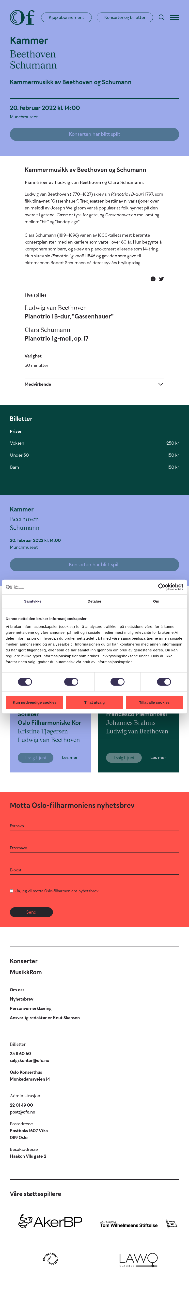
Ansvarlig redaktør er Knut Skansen (45, 1017)
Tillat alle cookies (154, 702)
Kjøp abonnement (66, 17)
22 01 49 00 (21, 1105)
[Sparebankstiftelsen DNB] (50, 1259)
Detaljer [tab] (94, 601)
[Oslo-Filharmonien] (22, 17)
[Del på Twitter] (161, 279)
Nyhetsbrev (21, 999)
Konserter (24, 961)
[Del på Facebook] (153, 279)
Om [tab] (156, 601)
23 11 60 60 (20, 1053)
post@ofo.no (22, 1112)
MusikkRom (26, 972)
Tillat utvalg (94, 702)
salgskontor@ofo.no (29, 1060)
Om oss (17, 989)
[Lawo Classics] (138, 1259)
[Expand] (94, 384)
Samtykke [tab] (33, 601)
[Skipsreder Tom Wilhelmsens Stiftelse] (138, 1223)
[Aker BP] (50, 1223)
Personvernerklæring (31, 1008)
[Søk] (161, 17)
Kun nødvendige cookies (35, 702)
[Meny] (174, 17)
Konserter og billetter (124, 17)
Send (31, 912)
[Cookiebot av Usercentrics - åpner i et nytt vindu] (161, 587)
